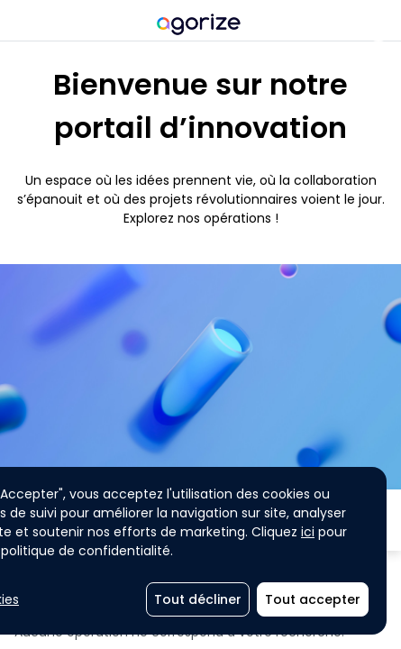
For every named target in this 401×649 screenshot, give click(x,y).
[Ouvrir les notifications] (378, 22)
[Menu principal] (21, 22)
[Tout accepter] (313, 599)
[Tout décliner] (198, 599)
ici (307, 532)
